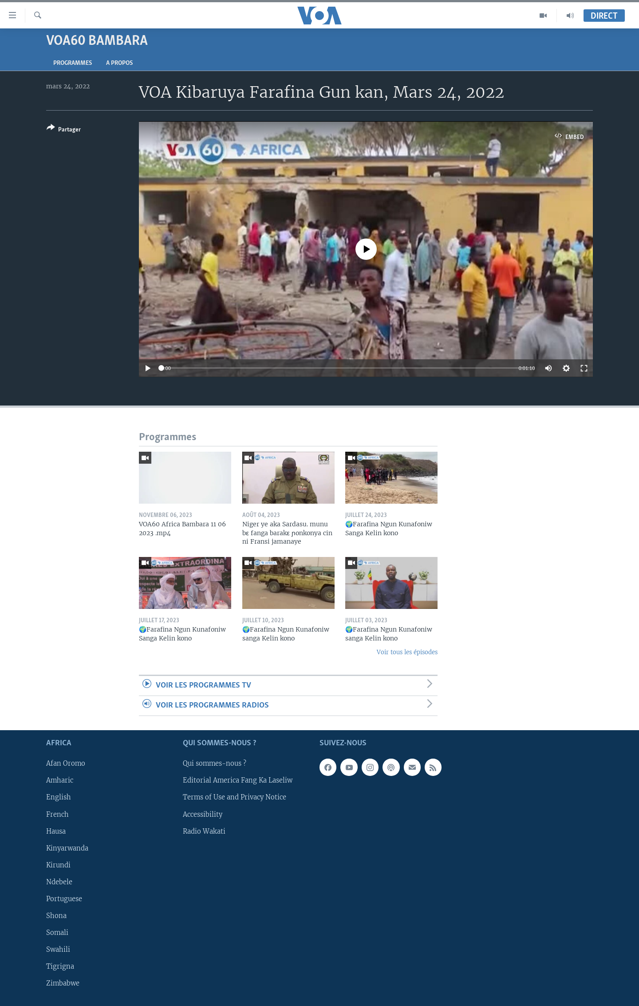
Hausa (56, 831)
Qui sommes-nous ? (214, 764)
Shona (56, 916)
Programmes (72, 63)
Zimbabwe (62, 983)
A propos (119, 63)
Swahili (58, 950)
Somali (57, 933)
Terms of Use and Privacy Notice (234, 798)
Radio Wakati (204, 831)
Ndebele (59, 882)
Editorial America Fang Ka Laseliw (237, 781)
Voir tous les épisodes (407, 652)
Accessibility (202, 815)
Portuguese (64, 899)
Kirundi (58, 865)
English (58, 798)
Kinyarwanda (67, 848)
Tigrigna (60, 966)
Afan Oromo (65, 764)
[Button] (64, 130)
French (57, 815)
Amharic (59, 781)
